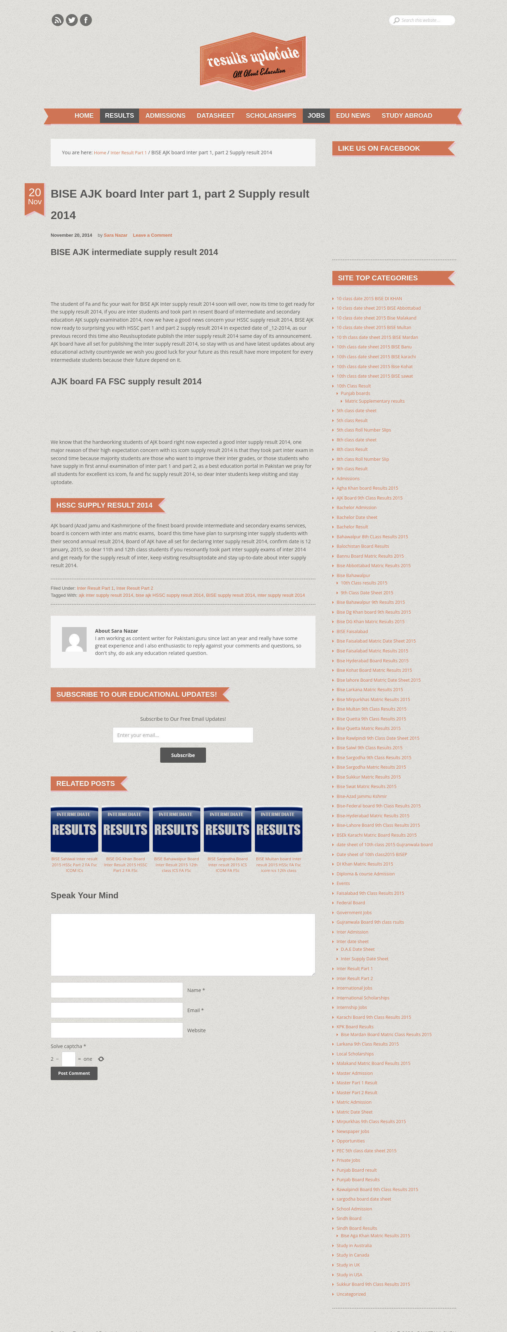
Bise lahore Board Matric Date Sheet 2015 (384, 673)
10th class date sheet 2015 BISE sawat (380, 375)
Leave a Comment (152, 236)
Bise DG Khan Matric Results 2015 (375, 616)
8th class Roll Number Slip (366, 456)
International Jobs (357, 975)
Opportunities (353, 1125)
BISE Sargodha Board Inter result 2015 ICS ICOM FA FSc (227, 866)
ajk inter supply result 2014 (106, 596)
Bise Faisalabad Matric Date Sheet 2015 (382, 635)
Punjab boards (357, 392)
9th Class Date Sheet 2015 (370, 587)
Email (193, 1017)
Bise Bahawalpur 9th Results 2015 (375, 597)
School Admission (357, 1192)
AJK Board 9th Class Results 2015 (374, 494)
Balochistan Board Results (366, 542)
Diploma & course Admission (370, 863)
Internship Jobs (354, 994)
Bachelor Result (355, 523)
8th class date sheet (359, 437)
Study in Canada (355, 1237)
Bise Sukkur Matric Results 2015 (373, 768)
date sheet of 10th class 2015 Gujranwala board (391, 835)
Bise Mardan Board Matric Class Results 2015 (392, 1021)
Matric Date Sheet (357, 1097)
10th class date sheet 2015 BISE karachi (382, 356)
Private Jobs (350, 1144)
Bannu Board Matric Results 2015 (375, 552)
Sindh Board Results (360, 1211)
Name (194, 997)
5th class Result (354, 418)
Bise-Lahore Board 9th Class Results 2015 (384, 816)
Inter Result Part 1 (95, 589)
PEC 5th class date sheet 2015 (371, 1135)
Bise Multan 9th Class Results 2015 (376, 702)
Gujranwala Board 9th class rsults (375, 911)
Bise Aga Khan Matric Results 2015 (380, 1218)
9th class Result (354, 466)
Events (344, 873)
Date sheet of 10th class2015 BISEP (377, 844)
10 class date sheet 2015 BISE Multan (379, 327)
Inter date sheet (355, 930)
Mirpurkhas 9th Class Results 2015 (376, 1106)
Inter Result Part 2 (134, 589)
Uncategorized (353, 1275)
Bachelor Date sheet (360, 513)
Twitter (72, 20)
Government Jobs (356, 901)
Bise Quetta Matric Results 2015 (373, 721)
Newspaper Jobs (355, 1116)
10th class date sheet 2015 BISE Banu (379, 346)
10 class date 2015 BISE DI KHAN (374, 299)
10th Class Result (356, 385)
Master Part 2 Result (360, 1078)
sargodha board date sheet (368, 1182)
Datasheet (212, 116)
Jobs (315, 116)
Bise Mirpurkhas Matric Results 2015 (378, 692)
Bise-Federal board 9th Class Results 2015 (384, 797)
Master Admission (357, 1059)
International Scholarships (366, 985)
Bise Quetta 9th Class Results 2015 (376, 711)
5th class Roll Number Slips (368, 428)
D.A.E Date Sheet (360, 937)
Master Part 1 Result (360, 1068)
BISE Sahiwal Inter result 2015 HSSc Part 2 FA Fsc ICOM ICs (74, 866)
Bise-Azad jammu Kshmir (365, 787)
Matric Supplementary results (379, 399)
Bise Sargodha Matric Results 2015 (376, 759)
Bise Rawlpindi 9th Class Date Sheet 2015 (384, 730)
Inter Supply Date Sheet (368, 947)
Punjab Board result (359, 1154)
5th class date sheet (359, 409)
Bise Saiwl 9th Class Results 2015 (374, 740)
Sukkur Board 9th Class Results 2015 (378, 1266)
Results (113, 116)
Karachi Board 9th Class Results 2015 (379, 1004)
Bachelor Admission (359, 504)
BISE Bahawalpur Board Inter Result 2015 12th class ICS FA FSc (176, 870)
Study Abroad (409, 116)
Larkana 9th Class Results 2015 (372, 1030)
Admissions (160, 116)
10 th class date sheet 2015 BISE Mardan (383, 337)
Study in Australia (357, 1228)
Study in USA (351, 1256)
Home (79, 116)
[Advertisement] (179, 283)
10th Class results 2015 (367, 578)
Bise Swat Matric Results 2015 (371, 778)
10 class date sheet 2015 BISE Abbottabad (384, 308)
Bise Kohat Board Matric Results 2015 (379, 664)
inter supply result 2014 (281, 596)
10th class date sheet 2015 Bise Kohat (380, 366)
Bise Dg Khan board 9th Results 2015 (379, 606)
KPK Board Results (357, 1013)
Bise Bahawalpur (356, 571)
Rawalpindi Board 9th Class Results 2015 (383, 1173)
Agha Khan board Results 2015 (372, 485)
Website (196, 1037)
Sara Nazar (115, 236)
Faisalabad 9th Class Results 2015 (375, 882)
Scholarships (269, 116)
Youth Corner (161, 1315)
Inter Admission (355, 920)
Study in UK (350, 1247)
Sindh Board (351, 1201)
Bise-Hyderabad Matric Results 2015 (378, 806)
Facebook (86, 20)
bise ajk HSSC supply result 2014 (170, 596)
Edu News (354, 116)
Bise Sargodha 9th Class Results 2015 (379, 749)
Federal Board (353, 892)
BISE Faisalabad (354, 625)
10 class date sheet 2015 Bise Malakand (382, 318)
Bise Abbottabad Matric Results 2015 (379, 561)
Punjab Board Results (361, 1163)
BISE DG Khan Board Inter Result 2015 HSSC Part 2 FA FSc (126, 866)
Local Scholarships (358, 1040)
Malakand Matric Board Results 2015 (378, 1049)
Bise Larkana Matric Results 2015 (374, 683)
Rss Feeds (58, 20)
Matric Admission (356, 1087)
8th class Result (354, 447)
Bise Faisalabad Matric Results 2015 (377, 645)
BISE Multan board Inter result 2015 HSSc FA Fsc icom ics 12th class (278, 870)
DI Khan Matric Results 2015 (369, 854)
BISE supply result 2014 (230, 596)
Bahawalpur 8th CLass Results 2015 (377, 532)
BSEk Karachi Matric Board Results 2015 (382, 825)
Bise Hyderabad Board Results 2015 (377, 654)
